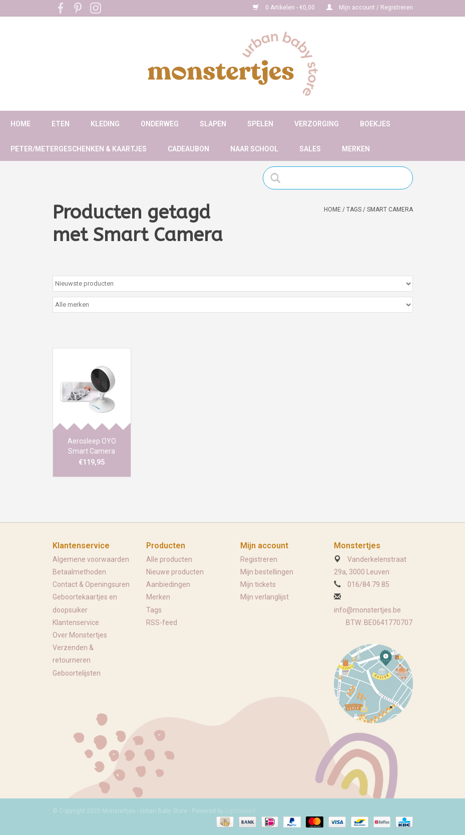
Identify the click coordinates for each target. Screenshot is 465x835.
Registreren (258, 559)
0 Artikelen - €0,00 (284, 7)
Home (21, 124)
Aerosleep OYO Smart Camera (92, 446)
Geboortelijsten (77, 673)
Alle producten (169, 559)
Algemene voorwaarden (91, 559)
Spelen (260, 124)
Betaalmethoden (79, 572)
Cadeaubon (188, 149)
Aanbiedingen (168, 584)
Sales (310, 149)
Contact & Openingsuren (91, 584)
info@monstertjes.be (367, 610)
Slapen (213, 124)
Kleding (105, 124)
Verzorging (316, 124)
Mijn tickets (258, 584)
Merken (356, 149)
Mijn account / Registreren (369, 7)
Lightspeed (240, 810)
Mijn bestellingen (266, 572)
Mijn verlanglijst (264, 597)
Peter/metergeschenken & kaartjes (79, 149)
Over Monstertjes (80, 635)
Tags (353, 209)
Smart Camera (390, 209)
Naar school (254, 149)
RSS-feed (161, 622)
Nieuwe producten (175, 572)
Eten (61, 124)
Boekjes (375, 124)
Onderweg (160, 124)
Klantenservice (76, 622)
